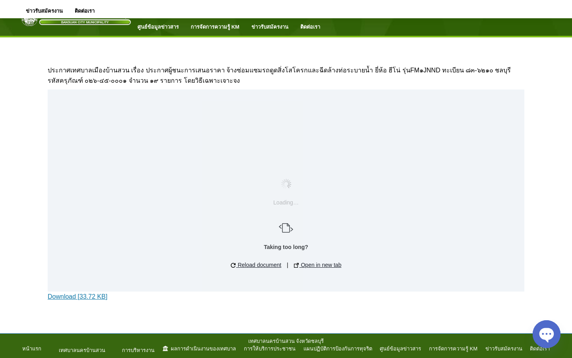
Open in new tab (318, 265)
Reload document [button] (256, 265)
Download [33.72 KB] (77, 296)
